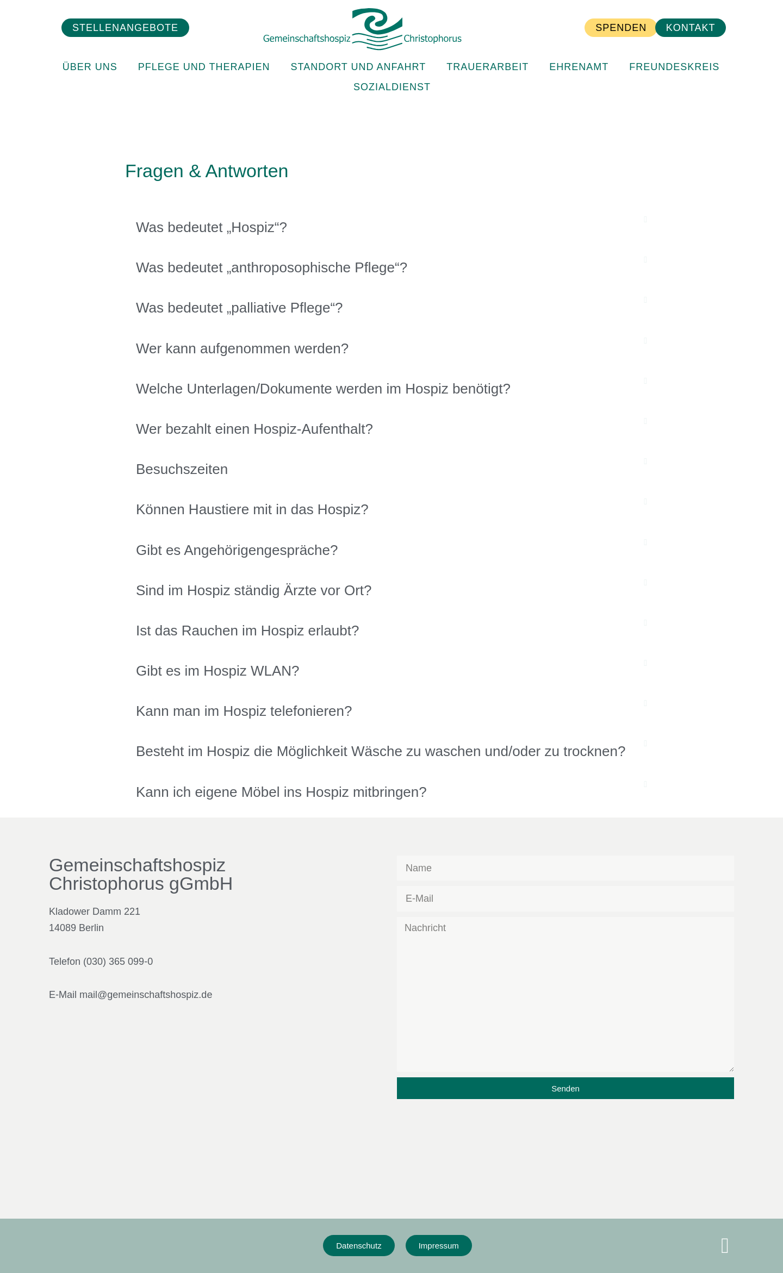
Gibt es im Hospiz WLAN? (218, 671)
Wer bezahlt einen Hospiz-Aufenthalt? (254, 429)
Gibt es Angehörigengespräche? (237, 550)
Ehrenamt (578, 52)
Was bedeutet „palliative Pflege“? (239, 307)
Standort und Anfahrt (358, 52)
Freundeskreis (674, 52)
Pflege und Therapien (204, 52)
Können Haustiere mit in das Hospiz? (252, 509)
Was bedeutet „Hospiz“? (211, 227)
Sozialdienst (392, 72)
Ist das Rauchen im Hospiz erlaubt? (247, 630)
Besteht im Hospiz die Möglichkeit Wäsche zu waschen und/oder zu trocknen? (380, 751)
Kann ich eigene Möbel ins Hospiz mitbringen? (281, 792)
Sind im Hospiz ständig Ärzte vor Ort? (254, 590)
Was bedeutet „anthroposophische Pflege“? (271, 267)
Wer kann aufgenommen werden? (242, 348)
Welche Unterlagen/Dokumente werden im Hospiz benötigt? (323, 388)
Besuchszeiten (182, 469)
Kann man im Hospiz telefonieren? (244, 711)
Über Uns (90, 52)
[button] (391, 227)
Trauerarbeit (487, 52)
